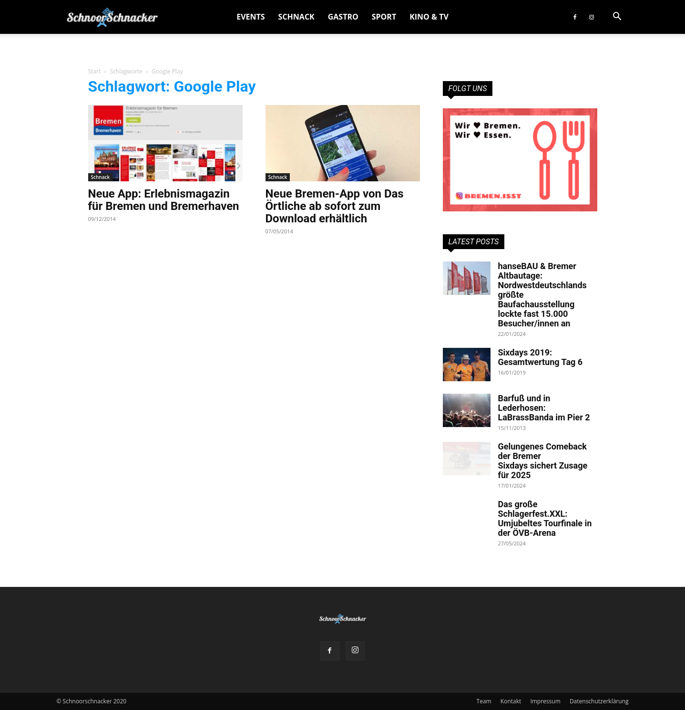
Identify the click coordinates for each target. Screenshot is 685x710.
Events (250, 16)
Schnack (296, 16)
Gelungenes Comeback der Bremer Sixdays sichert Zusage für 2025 (543, 460)
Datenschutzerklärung (599, 701)
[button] (617, 17)
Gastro (343, 16)
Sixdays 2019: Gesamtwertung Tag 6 (540, 357)
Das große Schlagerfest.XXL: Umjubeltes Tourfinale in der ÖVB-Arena (545, 518)
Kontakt (511, 701)
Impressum (545, 701)
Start (94, 71)
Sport (384, 16)
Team (484, 701)
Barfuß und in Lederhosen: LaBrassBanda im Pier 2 (544, 407)
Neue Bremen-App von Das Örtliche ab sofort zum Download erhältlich (335, 206)
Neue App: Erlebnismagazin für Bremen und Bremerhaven (163, 200)
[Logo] (112, 17)
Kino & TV (429, 16)
